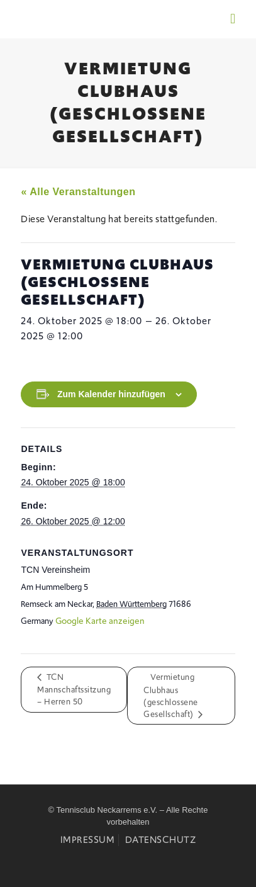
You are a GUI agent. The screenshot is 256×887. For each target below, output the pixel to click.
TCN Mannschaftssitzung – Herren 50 (74, 689)
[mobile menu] (232, 19)
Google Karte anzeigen (100, 620)
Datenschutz (160, 840)
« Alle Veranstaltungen (78, 191)
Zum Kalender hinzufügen (111, 394)
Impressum (87, 840)
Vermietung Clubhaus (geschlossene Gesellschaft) (170, 695)
